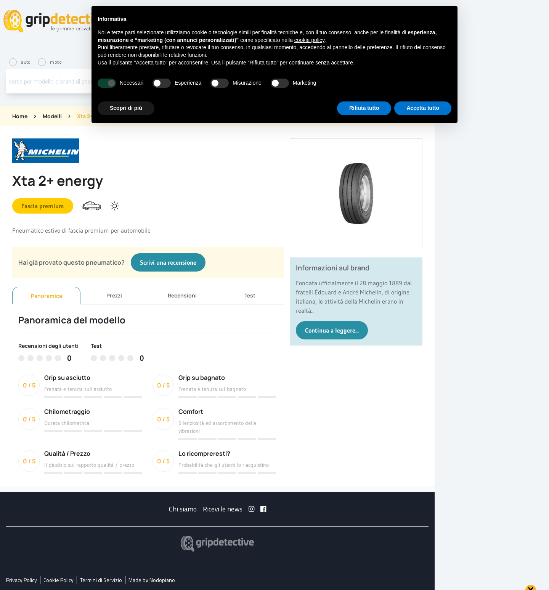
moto (50, 62)
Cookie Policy (58, 580)
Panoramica (46, 295)
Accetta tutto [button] (422, 108)
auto (20, 62)
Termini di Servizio (101, 580)
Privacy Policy (21, 580)
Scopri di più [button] (126, 108)
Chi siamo (183, 509)
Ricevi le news (222, 509)
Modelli (52, 116)
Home (19, 116)
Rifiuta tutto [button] (364, 108)
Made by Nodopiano (151, 580)
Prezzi (114, 295)
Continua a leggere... (332, 330)
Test (249, 295)
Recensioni (182, 295)
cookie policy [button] (309, 40)
